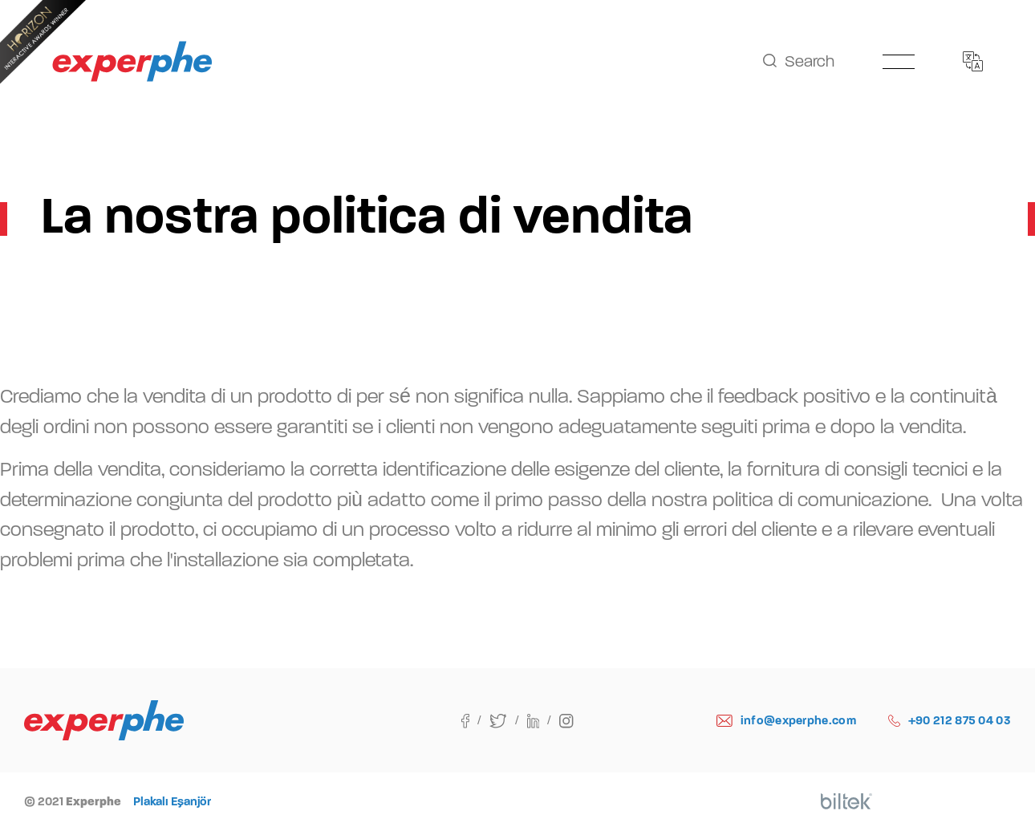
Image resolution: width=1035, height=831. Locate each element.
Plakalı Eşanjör (172, 801)
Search (798, 61)
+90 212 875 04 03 (949, 720)
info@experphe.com (786, 720)
